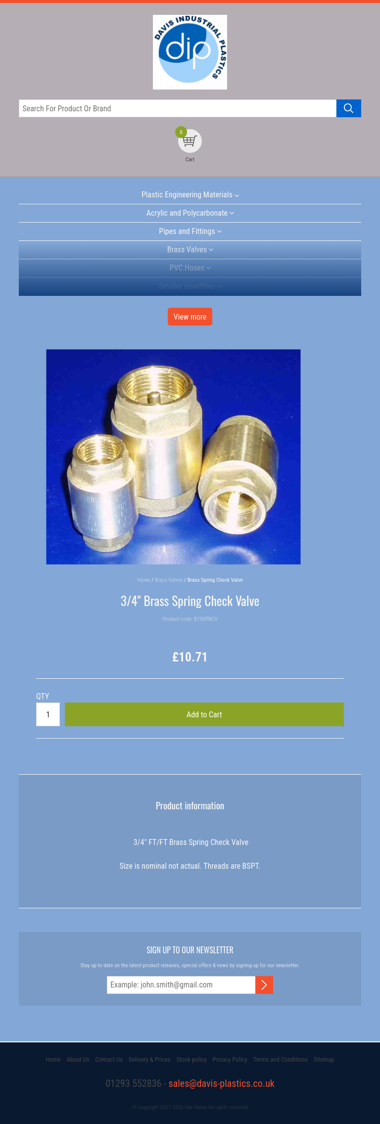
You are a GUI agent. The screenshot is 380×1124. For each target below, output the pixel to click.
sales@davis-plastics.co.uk (222, 1083)
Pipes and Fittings (187, 231)
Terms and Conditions (280, 1059)
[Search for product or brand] (177, 108)
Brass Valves (187, 249)
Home (53, 1059)
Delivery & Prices (149, 1059)
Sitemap (324, 1059)
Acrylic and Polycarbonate (187, 213)
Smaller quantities (187, 286)
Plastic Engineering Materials (187, 194)
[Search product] (348, 108)
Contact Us (109, 1059)
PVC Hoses (187, 268)
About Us (77, 1059)
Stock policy (191, 1059)
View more (190, 317)
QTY (42, 696)
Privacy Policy (230, 1059)
